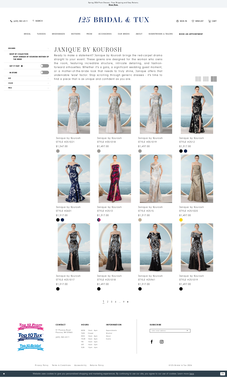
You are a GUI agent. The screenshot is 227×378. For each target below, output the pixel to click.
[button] (181, 22)
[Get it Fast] (22, 68)
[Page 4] (115, 302)
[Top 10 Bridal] (30, 348)
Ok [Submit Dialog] (222, 374)
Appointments (111, 331)
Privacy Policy (42, 366)
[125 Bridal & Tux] (113, 20)
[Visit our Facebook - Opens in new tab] (152, 344)
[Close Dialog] (4, 375)
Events (108, 340)
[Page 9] (125, 302)
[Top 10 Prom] (30, 328)
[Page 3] (111, 302)
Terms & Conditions (61, 366)
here (191, 374)
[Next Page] (130, 302)
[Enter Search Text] (48, 22)
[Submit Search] (33, 22)
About (108, 337)
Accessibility (80, 366)
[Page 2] (106, 302)
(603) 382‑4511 (63, 338)
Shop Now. (114, 5)
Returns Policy (97, 366)
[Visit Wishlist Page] (197, 22)
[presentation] (45, 68)
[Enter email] (170, 332)
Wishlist (109, 334)
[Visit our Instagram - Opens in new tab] (162, 344)
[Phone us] (19, 22)
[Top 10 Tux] (30, 338)
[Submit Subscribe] (187, 332)
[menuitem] (19, 22)
